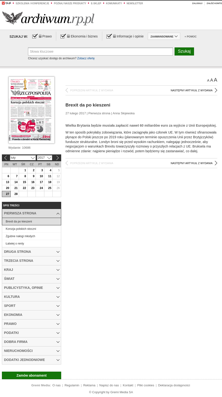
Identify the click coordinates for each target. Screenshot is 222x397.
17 (41, 182)
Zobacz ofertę (85, 58)
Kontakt (128, 385)
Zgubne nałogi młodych (20, 236)
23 (32, 188)
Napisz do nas (109, 385)
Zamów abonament (32, 375)
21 (16, 188)
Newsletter (135, 3)
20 (7, 188)
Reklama (89, 385)
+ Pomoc (191, 36)
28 (16, 194)
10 (41, 176)
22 (24, 188)
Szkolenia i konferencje (32, 3)
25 (49, 188)
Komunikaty (114, 3)
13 (7, 182)
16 (32, 182)
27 (7, 194)
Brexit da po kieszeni (19, 221)
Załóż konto (214, 3)
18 (49, 182)
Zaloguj (197, 3)
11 (49, 176)
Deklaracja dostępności (174, 385)
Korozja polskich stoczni (21, 229)
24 (41, 188)
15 (24, 182)
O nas (56, 385)
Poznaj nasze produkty (70, 3)
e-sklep (96, 3)
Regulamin (72, 385)
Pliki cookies (145, 385)
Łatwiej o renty (15, 243)
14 (16, 182)
